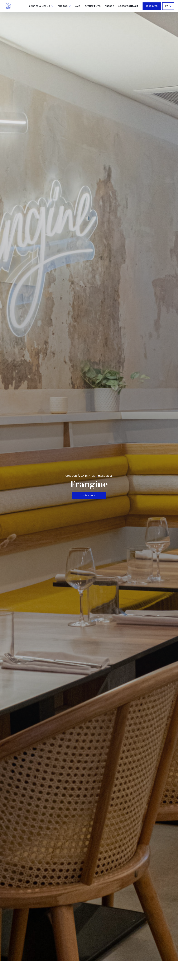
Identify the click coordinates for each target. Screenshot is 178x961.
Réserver (151, 6)
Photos (64, 6)
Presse (109, 6)
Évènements (93, 6)
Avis (78, 6)
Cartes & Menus (41, 6)
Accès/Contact (128, 6)
